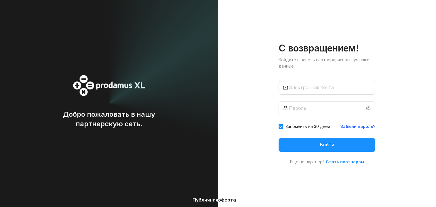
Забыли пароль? (357, 126)
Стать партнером (345, 161)
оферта (227, 200)
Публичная (205, 200)
